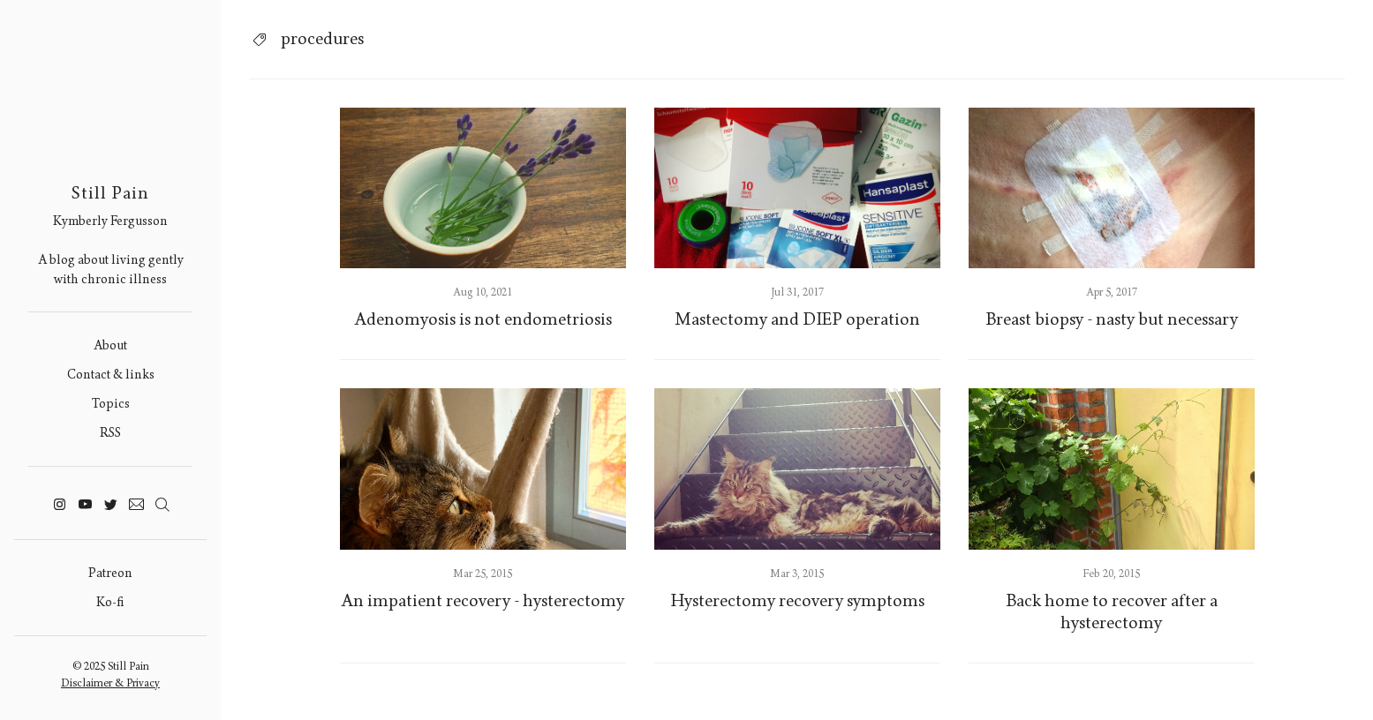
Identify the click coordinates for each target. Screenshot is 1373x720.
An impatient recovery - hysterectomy (482, 601)
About (110, 345)
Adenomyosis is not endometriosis (483, 319)
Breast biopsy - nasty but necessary (1111, 319)
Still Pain (110, 193)
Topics (111, 403)
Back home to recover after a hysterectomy (1112, 612)
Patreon (110, 573)
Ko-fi (110, 602)
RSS (110, 432)
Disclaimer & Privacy (110, 683)
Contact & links (111, 374)
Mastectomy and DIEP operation (797, 319)
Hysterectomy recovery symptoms (797, 601)
